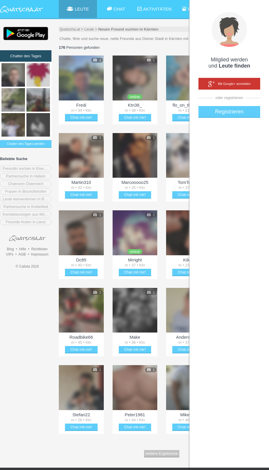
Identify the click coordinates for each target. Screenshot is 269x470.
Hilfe (22, 249)
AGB (22, 254)
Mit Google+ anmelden (229, 84)
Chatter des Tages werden (25, 143)
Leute (89, 29)
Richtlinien (39, 249)
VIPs (9, 254)
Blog (10, 249)
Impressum (39, 254)
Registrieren (229, 112)
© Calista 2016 (27, 266)
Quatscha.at (69, 29)
